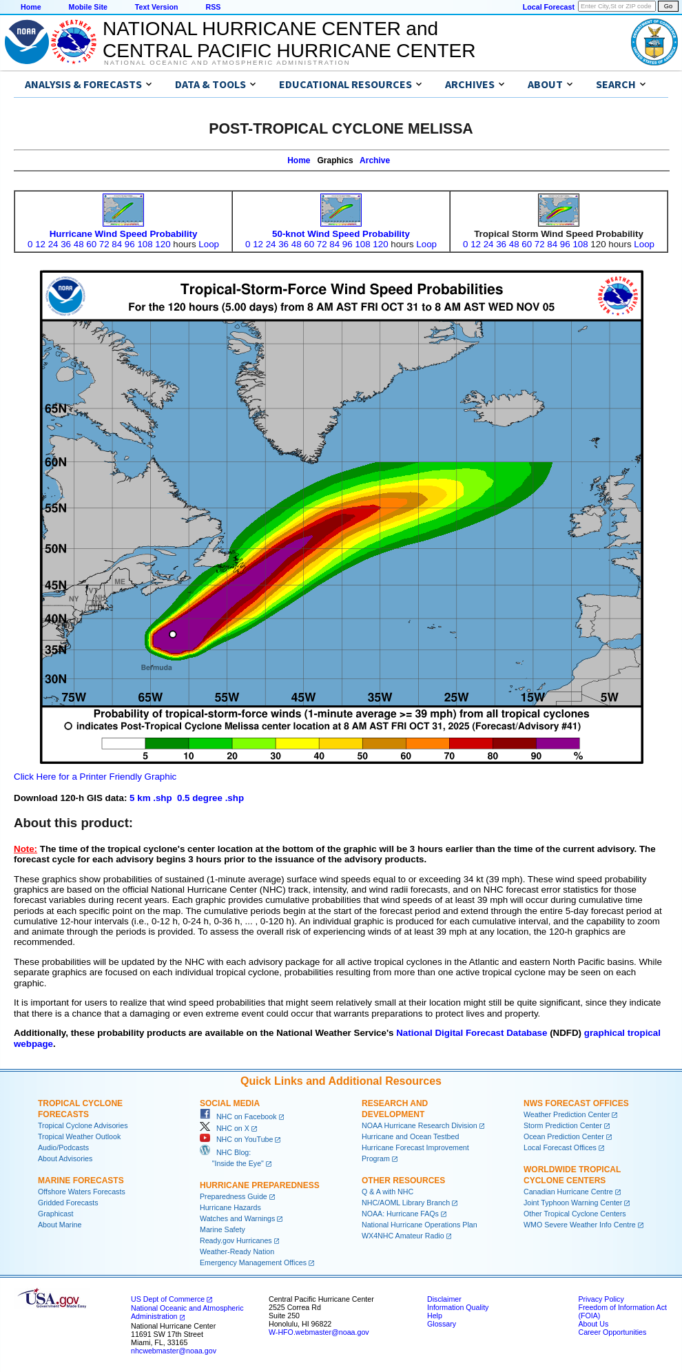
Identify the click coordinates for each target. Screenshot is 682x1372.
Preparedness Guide (233, 1196)
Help (434, 1315)
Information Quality (457, 1307)
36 (66, 244)
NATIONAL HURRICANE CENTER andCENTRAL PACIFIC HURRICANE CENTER (289, 39)
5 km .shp (151, 798)
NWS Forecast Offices (576, 1103)
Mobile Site (88, 7)
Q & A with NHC (387, 1191)
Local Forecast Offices (560, 1147)
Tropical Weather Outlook (79, 1136)
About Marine (59, 1224)
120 (162, 244)
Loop (208, 244)
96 (130, 244)
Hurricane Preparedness (260, 1185)
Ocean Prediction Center (564, 1136)
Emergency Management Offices (253, 1262)
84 (117, 244)
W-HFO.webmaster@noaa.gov (319, 1332)
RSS (212, 7)
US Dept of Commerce (168, 1299)
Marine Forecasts (81, 1180)
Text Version (156, 7)
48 (79, 244)
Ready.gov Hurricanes (236, 1240)
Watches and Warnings (237, 1218)
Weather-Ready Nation (237, 1251)
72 (104, 244)
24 (53, 244)
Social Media (230, 1103)
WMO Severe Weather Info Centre (580, 1224)
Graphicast (56, 1213)
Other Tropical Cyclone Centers (575, 1213)
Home (31, 7)
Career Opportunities (612, 1332)
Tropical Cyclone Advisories (83, 1125)
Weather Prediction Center (567, 1114)
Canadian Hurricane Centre (568, 1191)
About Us (593, 1324)
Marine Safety (222, 1229)
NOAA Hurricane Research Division (419, 1125)
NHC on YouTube (236, 1139)
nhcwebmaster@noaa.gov (173, 1351)
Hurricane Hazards (230, 1207)
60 (91, 244)
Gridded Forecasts (68, 1202)
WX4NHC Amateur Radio (403, 1235)
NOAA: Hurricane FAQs (400, 1213)
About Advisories (65, 1158)
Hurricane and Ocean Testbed (410, 1136)
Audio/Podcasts (63, 1147)
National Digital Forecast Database (471, 1033)
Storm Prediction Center (563, 1125)
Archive (375, 160)
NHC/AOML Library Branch (406, 1202)
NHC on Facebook (238, 1116)
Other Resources (403, 1180)
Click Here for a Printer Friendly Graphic (95, 776)
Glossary (441, 1324)
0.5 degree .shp (210, 798)
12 (40, 244)
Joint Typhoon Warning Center (573, 1202)
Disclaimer (444, 1299)
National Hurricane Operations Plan (419, 1224)
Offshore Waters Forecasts (81, 1191)
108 (144, 244)
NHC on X (224, 1128)
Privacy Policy (600, 1299)
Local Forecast (549, 7)
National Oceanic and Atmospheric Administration (227, 62)
